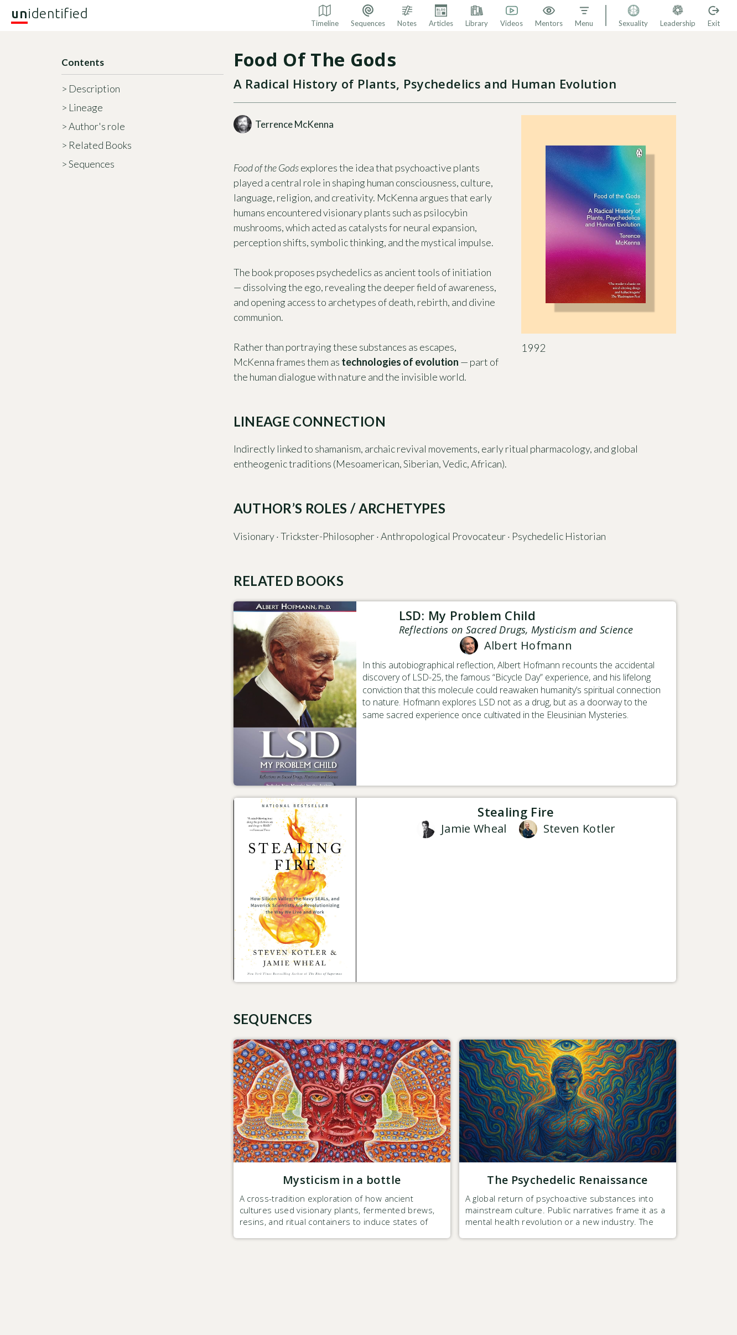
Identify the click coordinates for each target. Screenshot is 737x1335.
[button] (584, 15)
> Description (90, 88)
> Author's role (93, 126)
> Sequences (88, 164)
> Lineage (82, 107)
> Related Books (96, 145)
